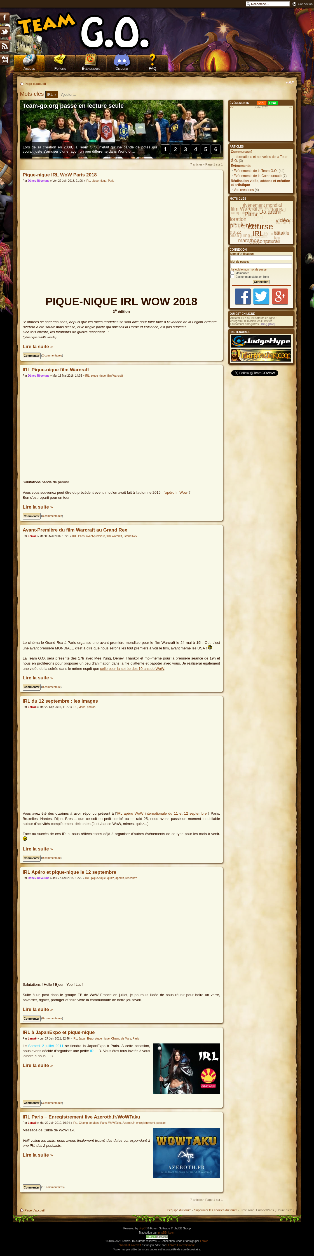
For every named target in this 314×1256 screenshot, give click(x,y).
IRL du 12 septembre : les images (60, 701)
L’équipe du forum (179, 1210)
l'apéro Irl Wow (176, 492)
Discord (122, 68)
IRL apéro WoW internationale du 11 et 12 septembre (162, 813)
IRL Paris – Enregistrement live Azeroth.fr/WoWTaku (81, 1117)
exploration (234, 219)
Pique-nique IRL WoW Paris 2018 (60, 175)
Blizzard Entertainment (181, 1245)
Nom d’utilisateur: (242, 253)
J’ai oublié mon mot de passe (248, 269)
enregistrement (145, 1122)
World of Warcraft (130, 1245)
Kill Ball (279, 210)
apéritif (119, 878)
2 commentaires (52, 355)
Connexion (305, 4)
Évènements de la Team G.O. (256, 171)
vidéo (82, 707)
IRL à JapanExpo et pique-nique (59, 1032)
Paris (111, 180)
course (260, 226)
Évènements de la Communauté (258, 176)
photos (91, 707)
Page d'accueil (35, 83)
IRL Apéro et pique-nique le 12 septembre (69, 872)
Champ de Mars (121, 1038)
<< (232, 107)
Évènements (91, 68)
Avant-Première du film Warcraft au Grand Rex (75, 530)
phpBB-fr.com (166, 1232)
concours (267, 241)
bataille (281, 233)
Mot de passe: (239, 261)
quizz (110, 878)
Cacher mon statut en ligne (249, 276)
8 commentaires (52, 516)
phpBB (143, 1228)
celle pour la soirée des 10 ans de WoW (132, 669)
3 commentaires (52, 1102)
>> (290, 107)
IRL (88, 180)
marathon (248, 240)
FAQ (152, 68)
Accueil (29, 68)
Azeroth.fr (129, 1122)
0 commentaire (51, 687)
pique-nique (99, 180)
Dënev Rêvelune (38, 180)
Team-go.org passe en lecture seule (73, 105)
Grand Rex (130, 536)
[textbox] (72, 94)
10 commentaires (53, 1187)
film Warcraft (115, 375)
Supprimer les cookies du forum (216, 1210)
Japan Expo (86, 1038)
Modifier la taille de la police (290, 82)
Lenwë (32, 536)
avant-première (95, 536)
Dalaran (269, 212)
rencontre (131, 878)
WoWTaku (114, 1122)
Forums (60, 68)
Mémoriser (239, 273)
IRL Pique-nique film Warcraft (56, 369)
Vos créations (244, 190)
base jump (239, 235)
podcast (161, 1122)
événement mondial (262, 205)
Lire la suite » (38, 346)
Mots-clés (32, 94)
